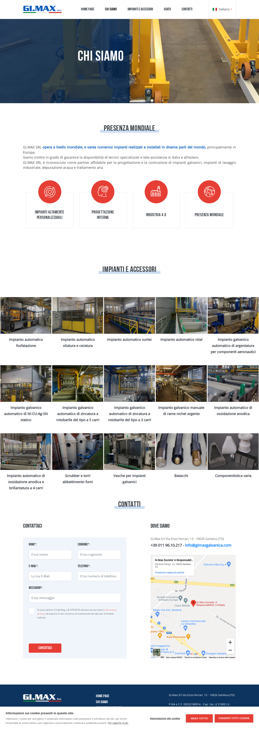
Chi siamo (111, 9)
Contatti (187, 9)
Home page (87, 9)
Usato (167, 9)
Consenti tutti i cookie (234, 718)
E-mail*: (33, 566)
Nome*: (33, 544)
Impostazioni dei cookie (165, 718)
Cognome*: (84, 544)
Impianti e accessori (140, 9)
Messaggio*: (36, 588)
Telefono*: (84, 566)
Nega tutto (199, 718)
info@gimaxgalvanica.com (208, 545)
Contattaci (45, 648)
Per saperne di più (118, 723)
